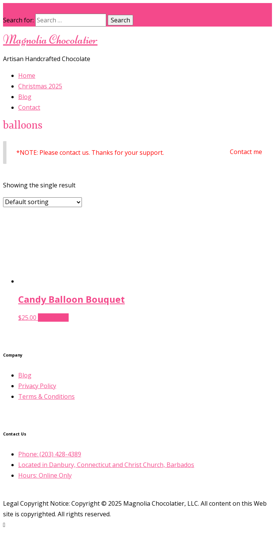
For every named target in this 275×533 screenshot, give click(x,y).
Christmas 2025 (40, 86)
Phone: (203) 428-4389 (49, 454)
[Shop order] (42, 202)
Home (26, 75)
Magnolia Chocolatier (50, 39)
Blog (24, 97)
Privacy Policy (37, 386)
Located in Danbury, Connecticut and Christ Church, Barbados (106, 465)
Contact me (246, 152)
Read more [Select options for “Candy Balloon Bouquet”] (53, 317)
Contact (29, 107)
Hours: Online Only (45, 475)
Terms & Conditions (46, 396)
